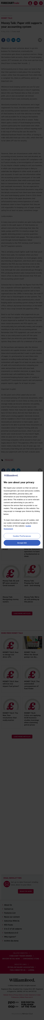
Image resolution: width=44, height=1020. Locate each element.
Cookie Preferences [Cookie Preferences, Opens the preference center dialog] (22, 536)
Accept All (22, 543)
